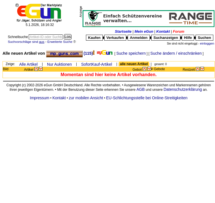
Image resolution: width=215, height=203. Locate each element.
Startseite (123, 31)
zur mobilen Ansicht (86, 98)
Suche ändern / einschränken (176, 53)
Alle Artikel (28, 64)
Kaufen (94, 38)
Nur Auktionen (59, 64)
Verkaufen (115, 38)
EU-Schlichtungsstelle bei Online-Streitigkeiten (147, 98)
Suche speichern (131, 53)
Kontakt (163, 31)
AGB (140, 89)
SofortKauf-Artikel (96, 64)
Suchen (204, 38)
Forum (178, 31)
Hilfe (188, 38)
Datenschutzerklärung (182, 89)
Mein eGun (143, 31)
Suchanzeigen (166, 38)
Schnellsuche (18, 37)
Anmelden (139, 38)
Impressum (39, 98)
